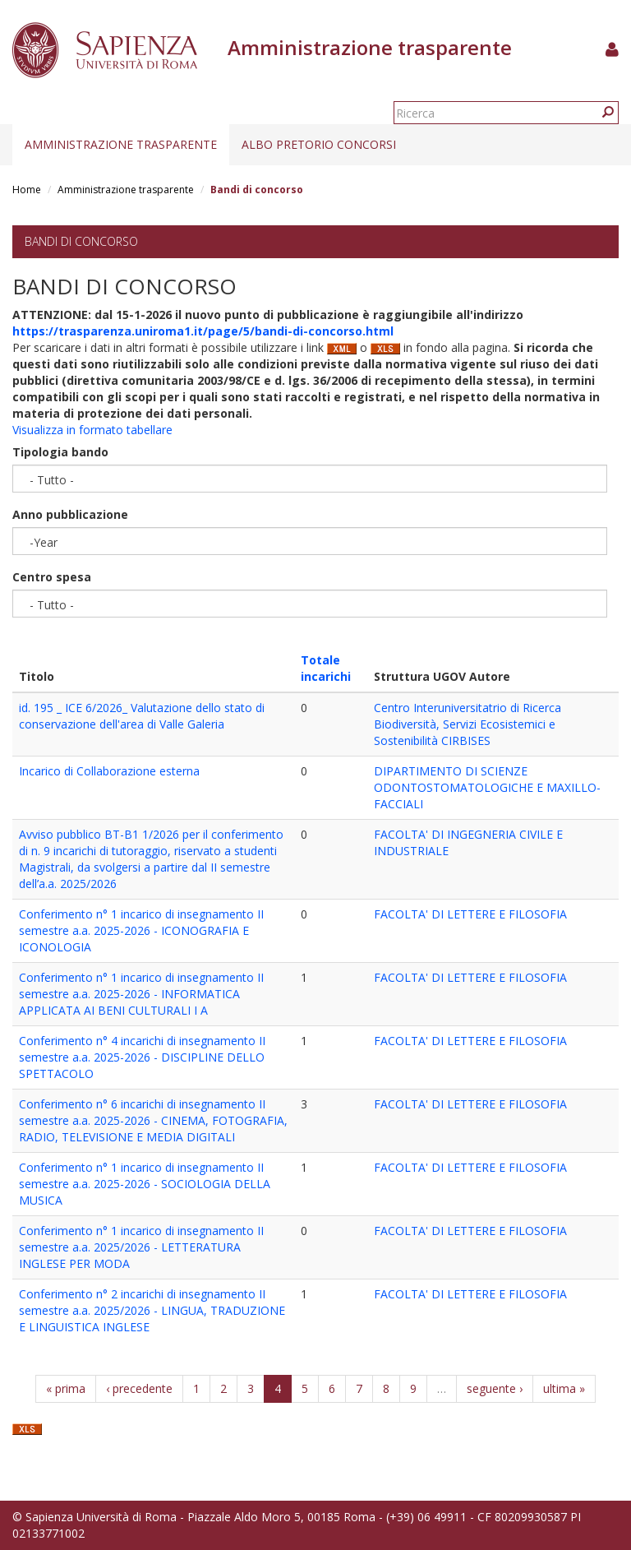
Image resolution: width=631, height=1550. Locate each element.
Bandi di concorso (81, 241)
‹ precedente (139, 1388)
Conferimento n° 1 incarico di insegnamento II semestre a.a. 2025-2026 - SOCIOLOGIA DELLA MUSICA (144, 1183)
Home (26, 190)
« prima (65, 1388)
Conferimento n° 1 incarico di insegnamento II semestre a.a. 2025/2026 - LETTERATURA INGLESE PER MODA (141, 1247)
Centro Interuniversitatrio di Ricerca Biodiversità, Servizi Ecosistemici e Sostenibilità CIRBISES (467, 724)
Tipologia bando (60, 452)
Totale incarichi (326, 668)
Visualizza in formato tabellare (92, 429)
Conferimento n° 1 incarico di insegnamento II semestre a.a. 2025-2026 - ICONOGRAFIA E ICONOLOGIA (141, 930)
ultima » (564, 1388)
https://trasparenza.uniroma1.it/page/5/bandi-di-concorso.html (203, 331)
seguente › (495, 1388)
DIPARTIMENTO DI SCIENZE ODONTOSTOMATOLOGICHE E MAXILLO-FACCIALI (487, 787)
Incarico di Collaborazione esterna (109, 771)
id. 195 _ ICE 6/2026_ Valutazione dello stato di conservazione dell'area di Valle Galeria (142, 716)
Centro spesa (51, 577)
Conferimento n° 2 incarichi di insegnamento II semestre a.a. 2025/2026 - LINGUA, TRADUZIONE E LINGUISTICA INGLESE (152, 1310)
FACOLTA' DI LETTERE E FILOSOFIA (470, 914)
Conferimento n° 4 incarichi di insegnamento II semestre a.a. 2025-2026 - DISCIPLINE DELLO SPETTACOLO (142, 1057)
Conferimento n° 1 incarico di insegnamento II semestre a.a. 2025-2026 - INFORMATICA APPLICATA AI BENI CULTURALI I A (141, 993)
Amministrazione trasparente (121, 144)
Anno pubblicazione (70, 514)
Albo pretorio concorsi (319, 144)
